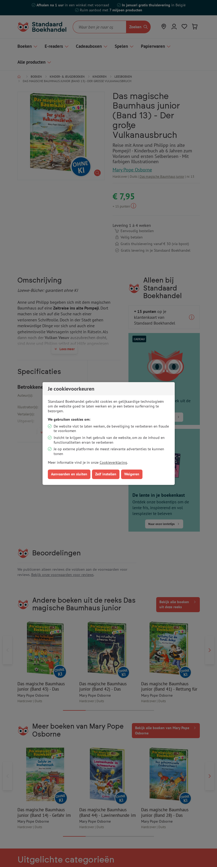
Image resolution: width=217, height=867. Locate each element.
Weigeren (131, 474)
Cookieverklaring (113, 462)
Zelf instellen (105, 474)
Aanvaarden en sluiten (69, 474)
